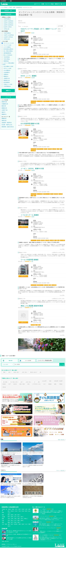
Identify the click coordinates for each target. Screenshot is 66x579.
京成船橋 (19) (5, 103)
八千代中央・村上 (47, 415)
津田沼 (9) (4, 120)
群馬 (26, 542)
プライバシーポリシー (12, 575)
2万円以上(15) (7, 39)
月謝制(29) (6, 74)
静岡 (12, 546)
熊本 (12, 555)
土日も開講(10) (7, 70)
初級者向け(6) (7, 80)
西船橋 (4, 402)
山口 (15, 551)
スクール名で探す (27, 390)
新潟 (9, 548)
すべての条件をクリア (11, 93)
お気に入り (25, 46)
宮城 (23, 540)
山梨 (9, 544)
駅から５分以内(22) (8, 55)
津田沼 (10, 402)
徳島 (19, 553)
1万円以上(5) (6, 28)
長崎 (19, 555)
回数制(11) (6, 76)
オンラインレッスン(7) (8, 43)
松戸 (21, 415)
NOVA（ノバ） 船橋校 (30, 83)
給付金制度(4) (7, 82)
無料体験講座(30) (7, 53)
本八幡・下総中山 (30, 402)
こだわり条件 (5, 394)
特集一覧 (57, 4)
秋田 (19, 540)
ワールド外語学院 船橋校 (31, 284)
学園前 (9, 418)
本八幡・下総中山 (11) (7, 124)
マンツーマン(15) (7, 45)
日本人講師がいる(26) (8, 66)
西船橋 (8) (4, 118)
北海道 (9, 540)
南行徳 (26, 415)
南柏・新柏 (33, 415)
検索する (8, 90)
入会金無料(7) (7, 72)
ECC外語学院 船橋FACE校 (31, 134)
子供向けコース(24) (8, 84)
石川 (15, 548)
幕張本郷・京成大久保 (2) (8, 126)
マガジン (63, 4)
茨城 (23, 542)
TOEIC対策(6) (7, 57)
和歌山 (25, 549)
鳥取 (19, 551)
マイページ (37, 4)
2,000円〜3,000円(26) (8, 20)
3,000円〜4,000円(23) (8, 22)
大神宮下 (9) (4, 110)
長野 (12, 548)
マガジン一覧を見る (60, 501)
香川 (12, 553)
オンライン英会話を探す (45, 390)
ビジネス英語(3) (7, 47)
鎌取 (4, 418)
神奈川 (12, 542)
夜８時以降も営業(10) (8, 49)
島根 (22, 551)
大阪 (9, 549)
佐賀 (23, 555)
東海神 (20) (4, 101)
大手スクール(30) (7, 68)
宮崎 (29, 555)
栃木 (29, 542)
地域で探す (11, 390)
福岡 (9, 555)
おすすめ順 (60, 26)
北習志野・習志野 (19, 402)
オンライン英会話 (49, 4)
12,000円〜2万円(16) (8, 37)
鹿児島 (15, 555)
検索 (42, 4)
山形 (26, 540)
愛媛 (9, 553)
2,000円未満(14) (7, 18)
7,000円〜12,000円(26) (9, 35)
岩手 (16, 540)
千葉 (19, 542)
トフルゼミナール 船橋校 (31, 235)
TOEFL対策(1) (7, 59)
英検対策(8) (6, 61)
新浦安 (15, 415)
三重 (15, 546)
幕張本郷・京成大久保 (42, 402)
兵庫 (12, 549)
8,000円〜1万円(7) (8, 26)
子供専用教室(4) (7, 86)
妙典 (51, 402)
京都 (15, 549)
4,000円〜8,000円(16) (8, 24)
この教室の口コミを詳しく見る (56, 72)
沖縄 (9, 557)
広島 (9, 551)
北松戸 (27, 412)
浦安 (61, 412)
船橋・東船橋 (6, 412)
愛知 (9, 546)
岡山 (12, 551)
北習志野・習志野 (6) (6, 122)
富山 (19, 548)
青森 (13, 540)
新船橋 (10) (4, 108)
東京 (9, 542)
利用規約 (3, 575)
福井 (22, 548)
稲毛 (40, 415)
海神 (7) (3, 112)
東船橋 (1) (4, 114)
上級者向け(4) (7, 78)
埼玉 (16, 542)
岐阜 (19, 546)
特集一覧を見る (61, 470)
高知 (15, 553)
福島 (29, 540)
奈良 (22, 549)
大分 (26, 555)
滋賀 (19, 549)
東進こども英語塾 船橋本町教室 (33, 334)
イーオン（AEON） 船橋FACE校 (33, 184)
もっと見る (61, 69)
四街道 (15, 418)
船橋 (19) (4, 105)
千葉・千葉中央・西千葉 (17, 412)
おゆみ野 (55, 412)
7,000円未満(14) (7, 33)
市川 (56, 415)
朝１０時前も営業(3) (8, 51)
